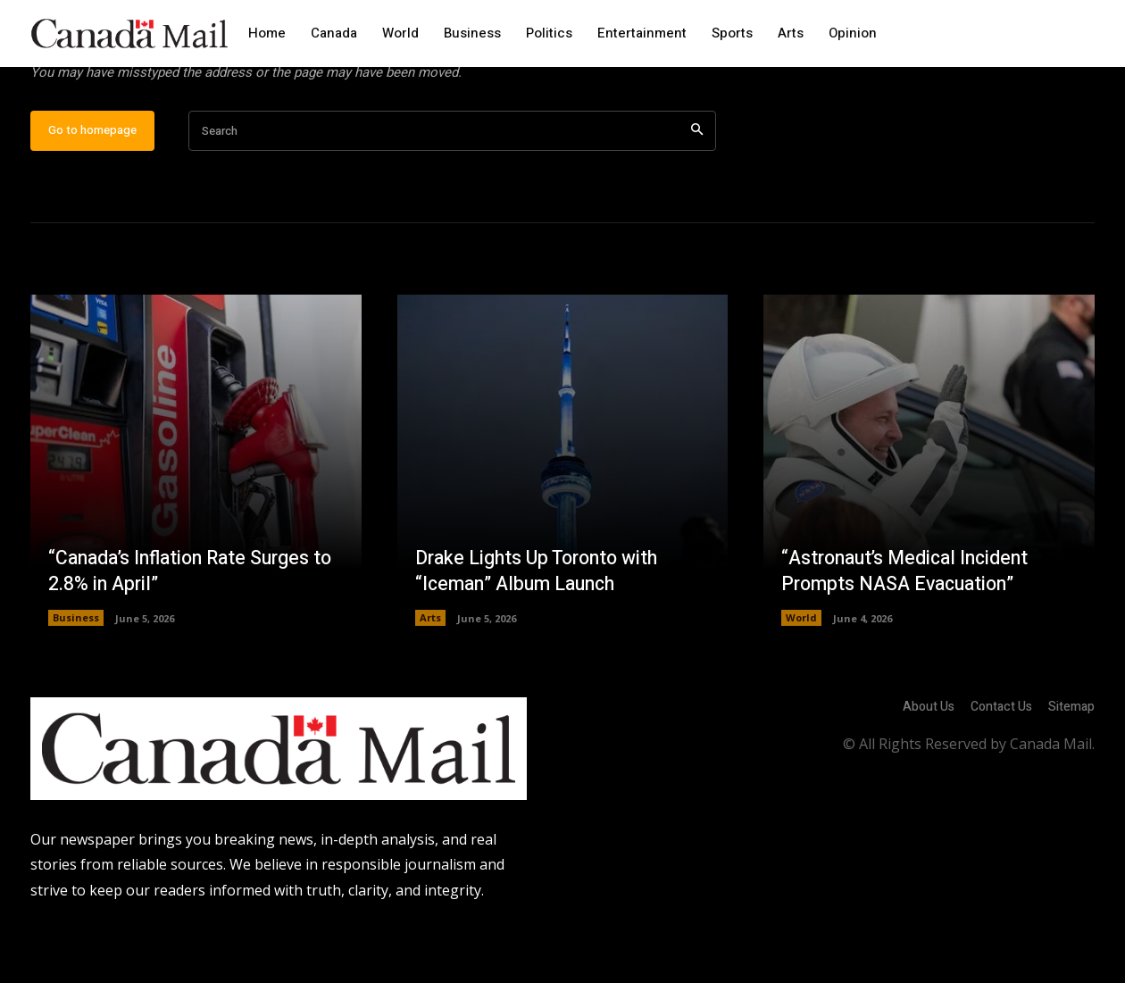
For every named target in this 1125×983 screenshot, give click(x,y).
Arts (430, 674)
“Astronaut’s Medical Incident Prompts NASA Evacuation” (910, 628)
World (801, 674)
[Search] (697, 188)
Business (76, 674)
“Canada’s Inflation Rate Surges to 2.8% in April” (184, 628)
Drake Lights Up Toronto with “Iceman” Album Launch (541, 628)
